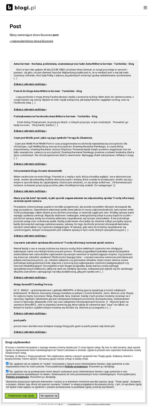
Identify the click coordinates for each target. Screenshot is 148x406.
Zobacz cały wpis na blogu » (30, 84)
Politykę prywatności (76, 366)
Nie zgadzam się (49, 395)
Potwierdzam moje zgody (21, 395)
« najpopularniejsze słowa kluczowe (31, 41)
